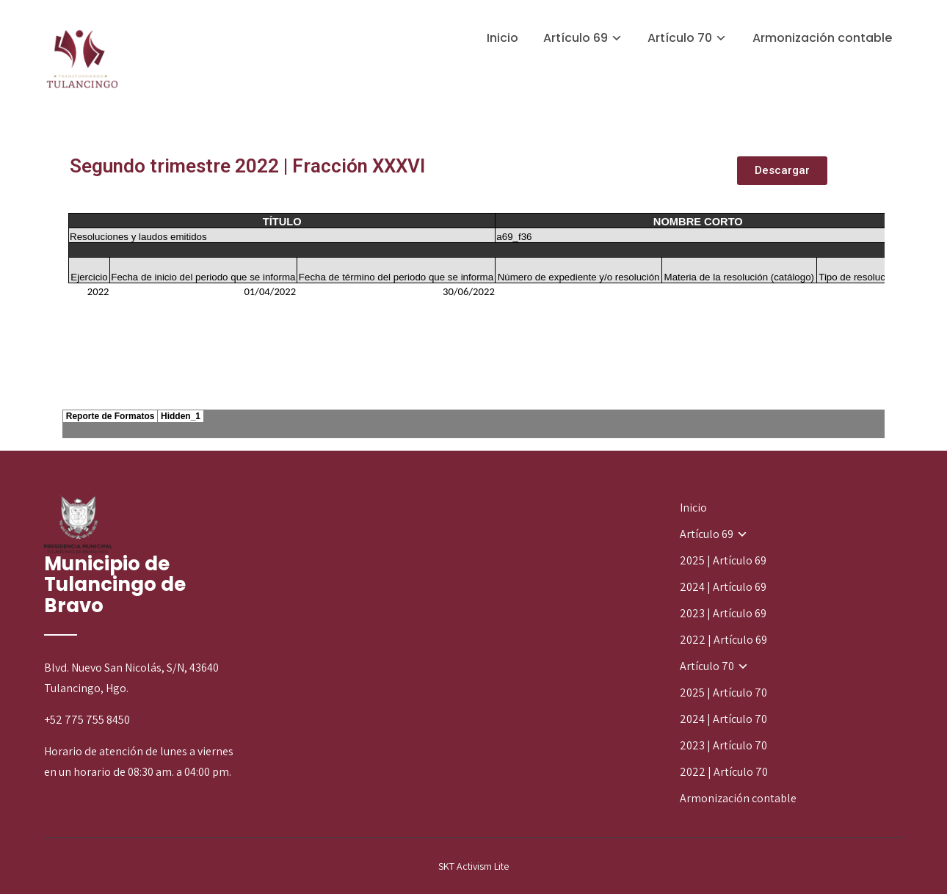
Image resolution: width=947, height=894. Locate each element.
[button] (782, 170)
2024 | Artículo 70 (723, 719)
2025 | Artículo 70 (723, 692)
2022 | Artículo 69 (723, 639)
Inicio (502, 37)
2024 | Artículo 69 (723, 587)
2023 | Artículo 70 (723, 745)
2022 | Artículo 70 (724, 771)
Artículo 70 (679, 37)
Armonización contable (822, 37)
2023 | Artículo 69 (723, 613)
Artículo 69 (575, 37)
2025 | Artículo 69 (723, 560)
